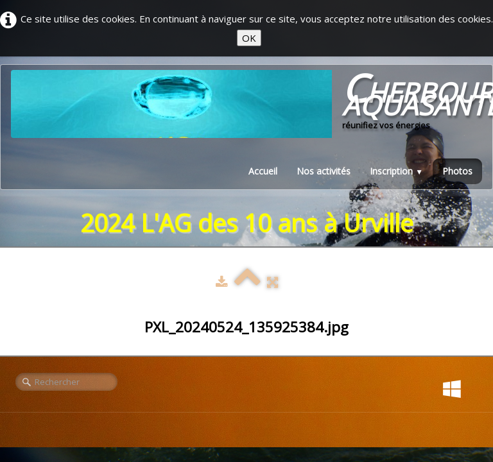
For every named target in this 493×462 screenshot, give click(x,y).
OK (249, 37)
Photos (457, 171)
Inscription (396, 171)
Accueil (262, 171)
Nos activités (323, 171)
